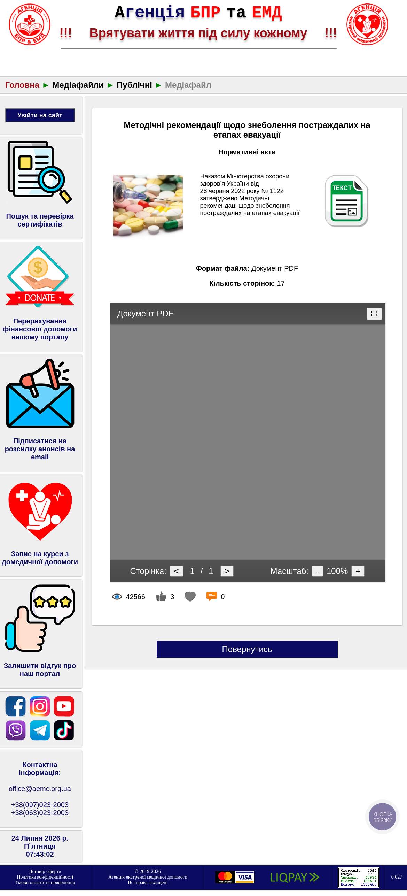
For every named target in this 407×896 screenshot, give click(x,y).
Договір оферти (45, 871)
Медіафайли (78, 85)
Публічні (134, 85)
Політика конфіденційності (45, 877)
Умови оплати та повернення (45, 882)
